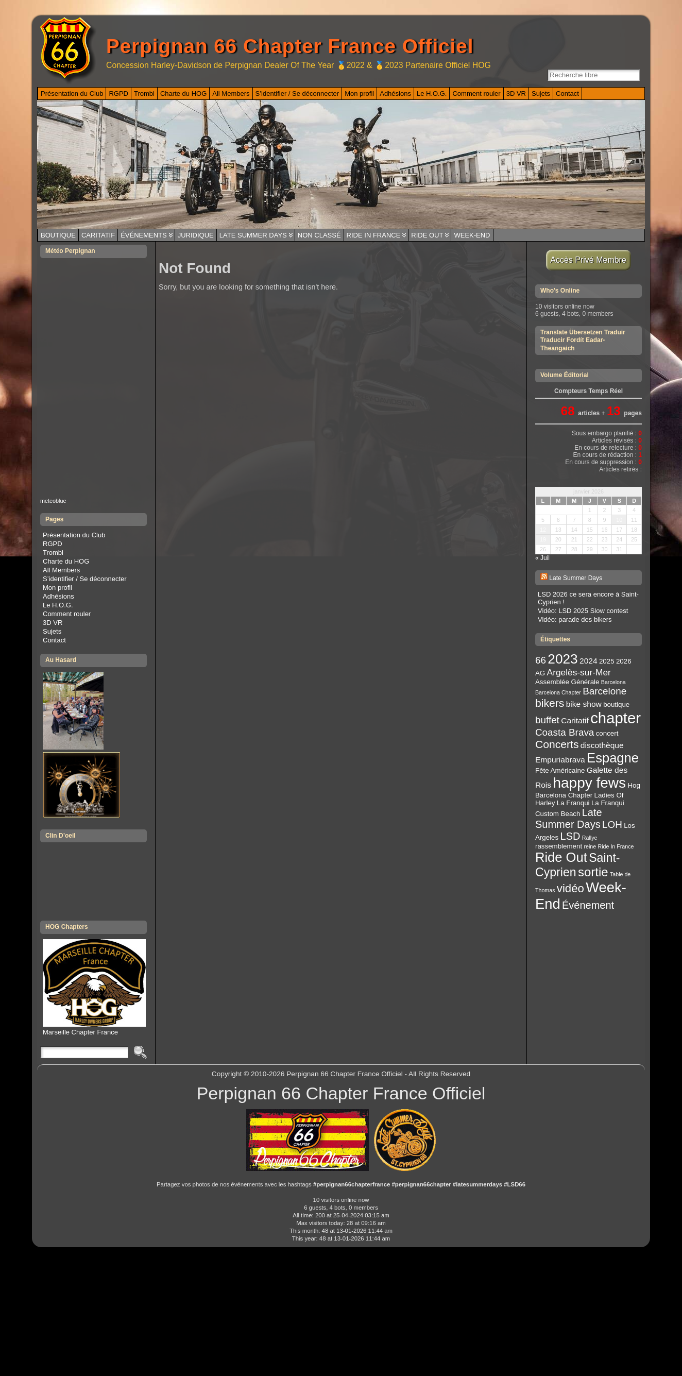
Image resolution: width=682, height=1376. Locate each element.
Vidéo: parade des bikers (575, 619)
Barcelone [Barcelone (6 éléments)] (604, 691)
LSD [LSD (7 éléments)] (570, 836)
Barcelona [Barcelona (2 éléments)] (613, 682)
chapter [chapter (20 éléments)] (615, 717)
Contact (54, 640)
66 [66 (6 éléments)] (540, 660)
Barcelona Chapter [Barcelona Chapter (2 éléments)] (558, 692)
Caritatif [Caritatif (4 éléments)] (575, 720)
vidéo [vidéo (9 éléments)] (570, 888)
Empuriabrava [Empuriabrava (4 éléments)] (560, 759)
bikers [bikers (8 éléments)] (549, 703)
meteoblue (53, 501)
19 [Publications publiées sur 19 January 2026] (543, 539)
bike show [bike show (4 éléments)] (584, 704)
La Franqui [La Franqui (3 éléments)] (573, 803)
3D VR (52, 622)
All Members (61, 570)
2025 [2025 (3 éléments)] (607, 661)
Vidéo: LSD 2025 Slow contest (583, 611)
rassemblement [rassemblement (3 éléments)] (558, 846)
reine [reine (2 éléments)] (590, 846)
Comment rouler (67, 614)
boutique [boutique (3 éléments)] (616, 704)
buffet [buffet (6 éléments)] (547, 720)
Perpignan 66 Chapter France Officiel (289, 46)
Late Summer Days (253, 235)
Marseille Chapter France (94, 1028)
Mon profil (57, 587)
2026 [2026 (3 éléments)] (624, 661)
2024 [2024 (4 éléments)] (588, 660)
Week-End (472, 235)
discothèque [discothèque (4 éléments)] (602, 745)
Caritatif (98, 235)
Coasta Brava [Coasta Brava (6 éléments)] (564, 732)
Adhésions (58, 596)
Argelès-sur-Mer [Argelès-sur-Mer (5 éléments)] (579, 672)
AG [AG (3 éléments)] (540, 673)
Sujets (52, 631)
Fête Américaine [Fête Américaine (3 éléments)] (560, 770)
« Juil (542, 558)
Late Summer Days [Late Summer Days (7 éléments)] (568, 818)
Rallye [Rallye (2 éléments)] (590, 838)
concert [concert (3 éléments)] (607, 733)
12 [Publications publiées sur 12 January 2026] (543, 529)
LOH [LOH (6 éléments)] (612, 824)
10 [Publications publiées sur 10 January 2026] (619, 520)
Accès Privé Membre (588, 260)
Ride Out (427, 235)
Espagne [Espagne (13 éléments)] (613, 758)
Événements (144, 235)
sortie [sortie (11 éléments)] (593, 872)
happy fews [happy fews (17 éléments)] (589, 783)
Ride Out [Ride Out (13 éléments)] (561, 857)
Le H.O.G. (58, 605)
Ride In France (374, 235)
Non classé (319, 235)
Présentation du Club (74, 535)
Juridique (196, 235)
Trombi (53, 552)
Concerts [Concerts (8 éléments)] (556, 744)
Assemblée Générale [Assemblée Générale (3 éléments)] (567, 682)
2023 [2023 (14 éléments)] (562, 659)
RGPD (52, 544)
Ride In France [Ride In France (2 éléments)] (616, 846)
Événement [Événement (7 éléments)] (588, 905)
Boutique (58, 235)
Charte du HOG (66, 561)
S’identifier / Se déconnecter (85, 579)
